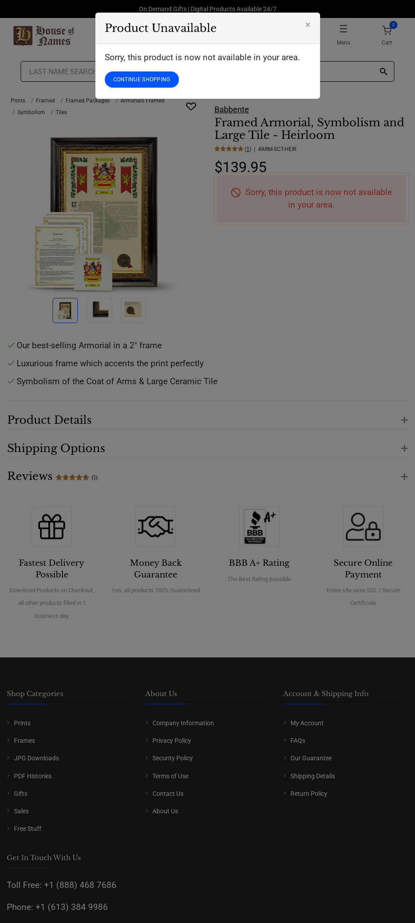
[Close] (308, 24)
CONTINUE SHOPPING (141, 79)
